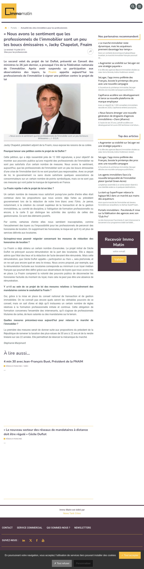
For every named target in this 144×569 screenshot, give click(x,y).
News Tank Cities (72, 513)
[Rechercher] (133, 6)
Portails (14, 28)
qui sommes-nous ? (58, 527)
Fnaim (50, 72)
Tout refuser (62, 563)
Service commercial (29, 527)
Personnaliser (83, 563)
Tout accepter (129, 555)
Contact (7, 527)
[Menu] (140, 6)
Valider (119, 259)
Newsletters (82, 527)
